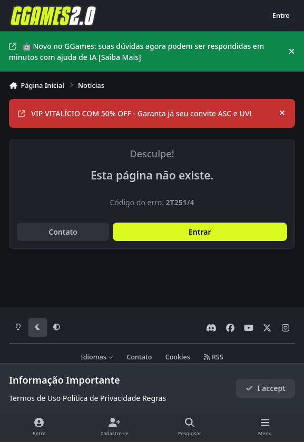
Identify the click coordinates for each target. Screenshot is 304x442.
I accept (266, 388)
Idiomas (97, 357)
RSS (213, 357)
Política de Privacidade (101, 398)
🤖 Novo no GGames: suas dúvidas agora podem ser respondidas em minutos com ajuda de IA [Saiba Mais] (136, 51)
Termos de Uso (35, 398)
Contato (62, 232)
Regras (154, 398)
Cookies (177, 357)
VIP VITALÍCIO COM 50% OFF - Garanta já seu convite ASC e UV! (134, 113)
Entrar (200, 232)
